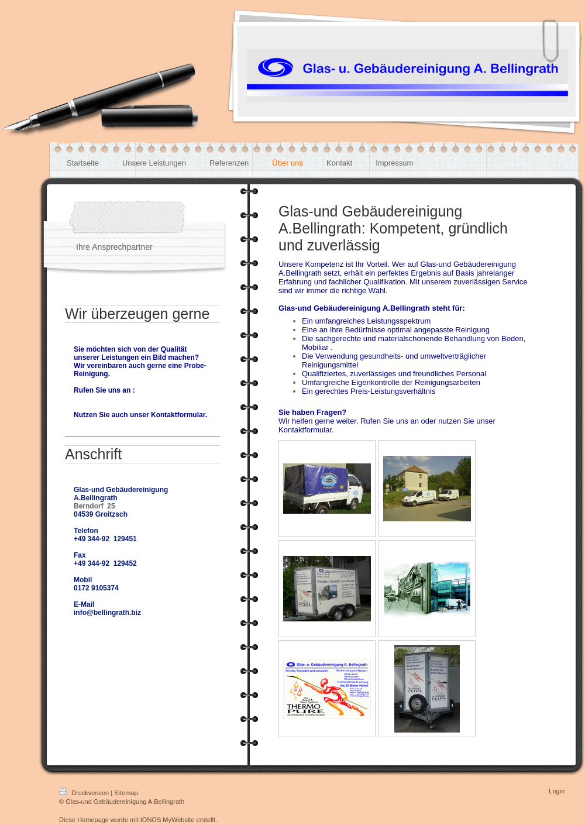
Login (557, 791)
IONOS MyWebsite (167, 819)
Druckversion (85, 792)
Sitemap (125, 792)
